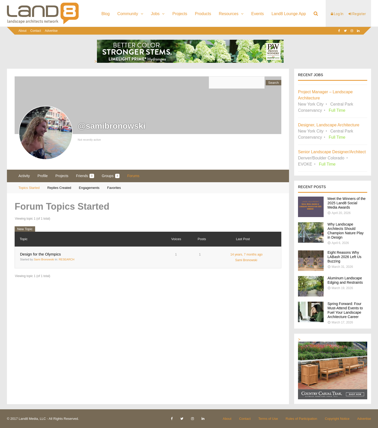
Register (357, 14)
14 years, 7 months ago (246, 254)
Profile (42, 176)
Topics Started (28, 188)
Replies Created (59, 188)
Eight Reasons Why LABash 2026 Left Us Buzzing (344, 256)
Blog (106, 14)
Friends (85, 176)
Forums (133, 176)
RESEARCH (66, 259)
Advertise (51, 31)
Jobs (155, 14)
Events (257, 14)
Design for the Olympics (40, 254)
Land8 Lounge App (289, 14)
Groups (111, 176)
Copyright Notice (337, 419)
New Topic (25, 229)
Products (203, 14)
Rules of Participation (301, 419)
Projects (179, 14)
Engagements (89, 188)
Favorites (114, 188)
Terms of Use (268, 419)
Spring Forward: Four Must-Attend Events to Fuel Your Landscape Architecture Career (345, 310)
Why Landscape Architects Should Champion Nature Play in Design (345, 230)
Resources (228, 14)
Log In (337, 14)
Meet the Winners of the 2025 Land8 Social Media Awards (346, 203)
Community (127, 14)
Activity (24, 176)
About (22, 31)
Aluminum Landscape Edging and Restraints (345, 280)
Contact (35, 31)
